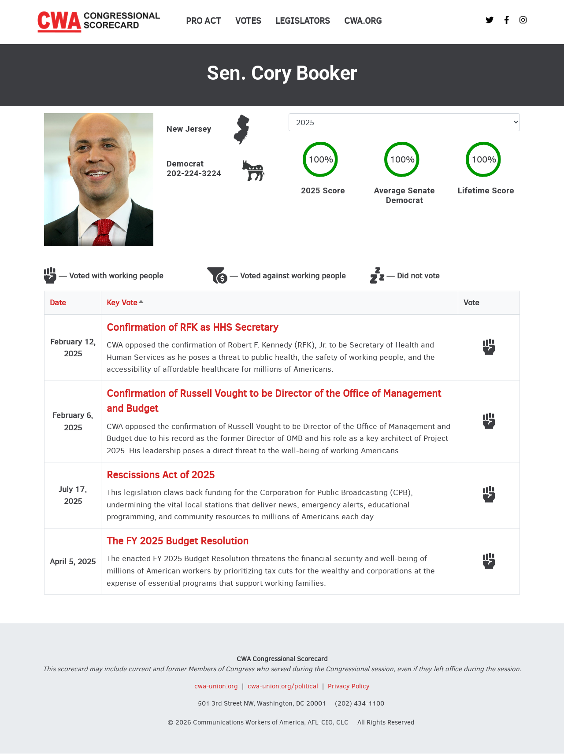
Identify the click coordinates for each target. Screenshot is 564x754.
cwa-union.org (216, 686)
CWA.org (363, 21)
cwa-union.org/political (283, 686)
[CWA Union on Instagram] (523, 20)
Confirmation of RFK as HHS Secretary (192, 327)
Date (58, 302)
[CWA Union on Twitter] (490, 20)
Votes (248, 21)
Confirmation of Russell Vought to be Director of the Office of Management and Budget (274, 401)
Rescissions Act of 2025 (161, 475)
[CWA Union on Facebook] (506, 20)
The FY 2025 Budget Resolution (178, 541)
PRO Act (203, 21)
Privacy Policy (349, 686)
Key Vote (126, 302)
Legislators (302, 21)
